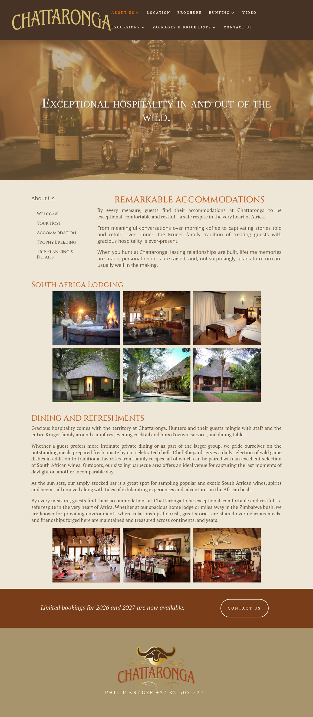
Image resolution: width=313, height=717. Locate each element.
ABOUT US (123, 13)
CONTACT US (238, 27)
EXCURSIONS (125, 27)
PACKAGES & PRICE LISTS (182, 27)
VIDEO (249, 13)
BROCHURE (189, 13)
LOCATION (158, 13)
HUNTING (219, 13)
